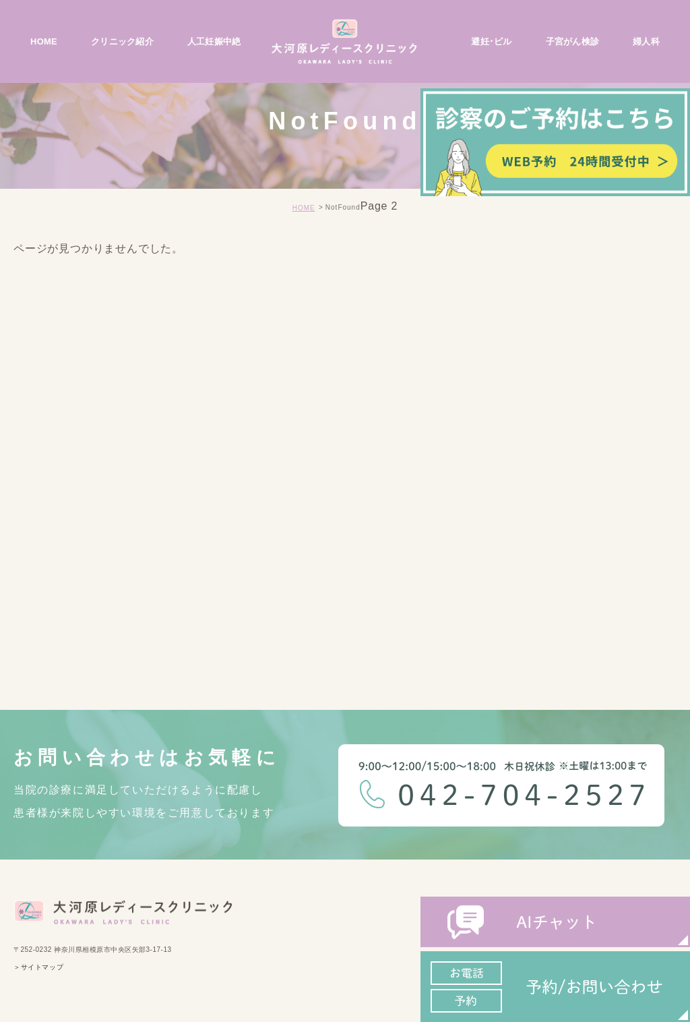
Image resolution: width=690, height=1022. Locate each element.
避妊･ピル (491, 41)
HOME (43, 41)
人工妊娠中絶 (214, 41)
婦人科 (646, 41)
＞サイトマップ (38, 967)
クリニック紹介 (122, 41)
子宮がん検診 (573, 41)
